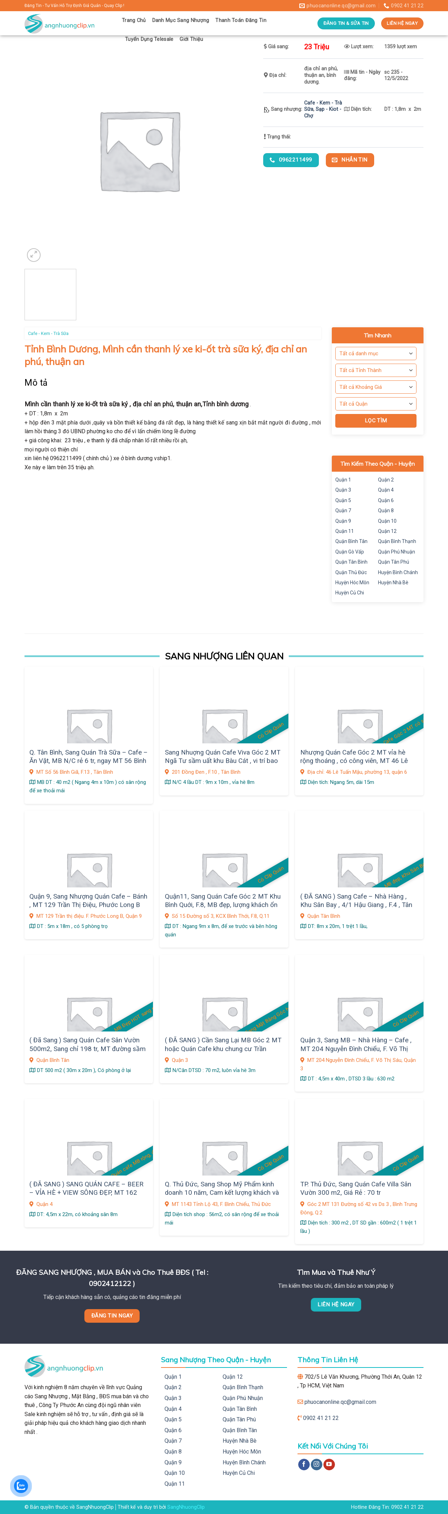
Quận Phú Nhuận (396, 552)
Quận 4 (386, 490)
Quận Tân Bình (351, 562)
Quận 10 (387, 521)
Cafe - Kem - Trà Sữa (48, 333)
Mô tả (36, 383)
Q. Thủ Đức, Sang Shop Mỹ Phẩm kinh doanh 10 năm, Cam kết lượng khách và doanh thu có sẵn (222, 1192)
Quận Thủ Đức (351, 572)
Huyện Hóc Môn (352, 582)
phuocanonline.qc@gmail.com (340, 1402)
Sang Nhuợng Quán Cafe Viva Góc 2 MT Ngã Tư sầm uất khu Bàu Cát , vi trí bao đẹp (222, 761)
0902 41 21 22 (321, 1418)
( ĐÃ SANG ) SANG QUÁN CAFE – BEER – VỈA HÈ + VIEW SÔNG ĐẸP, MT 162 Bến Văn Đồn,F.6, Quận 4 (86, 1192)
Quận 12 (387, 531)
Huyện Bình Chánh (398, 572)
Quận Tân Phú (393, 562)
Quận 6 (386, 500)
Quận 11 (344, 531)
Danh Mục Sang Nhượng (180, 20)
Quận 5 (343, 500)
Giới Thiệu (191, 39)
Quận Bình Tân (351, 541)
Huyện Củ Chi (349, 592)
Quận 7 (343, 510)
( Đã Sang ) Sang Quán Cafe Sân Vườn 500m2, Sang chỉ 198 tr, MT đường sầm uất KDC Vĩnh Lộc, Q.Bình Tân (87, 1048)
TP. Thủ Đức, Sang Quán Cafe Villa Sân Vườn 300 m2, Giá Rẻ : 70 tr (355, 1188)
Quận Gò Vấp (349, 552)
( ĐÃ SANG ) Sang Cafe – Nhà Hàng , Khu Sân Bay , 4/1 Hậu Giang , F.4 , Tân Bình (356, 905)
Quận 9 (343, 521)
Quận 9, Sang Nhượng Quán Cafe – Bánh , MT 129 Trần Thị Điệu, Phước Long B (88, 901)
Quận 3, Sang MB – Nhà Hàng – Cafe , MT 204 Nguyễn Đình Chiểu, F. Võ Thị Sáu (356, 1048)
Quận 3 (343, 490)
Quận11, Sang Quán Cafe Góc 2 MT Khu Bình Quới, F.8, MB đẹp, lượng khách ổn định (223, 905)
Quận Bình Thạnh (397, 541)
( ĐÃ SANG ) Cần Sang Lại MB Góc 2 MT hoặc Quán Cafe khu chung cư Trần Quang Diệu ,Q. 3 (223, 1048)
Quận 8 (386, 510)
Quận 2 (386, 480)
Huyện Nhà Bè (393, 582)
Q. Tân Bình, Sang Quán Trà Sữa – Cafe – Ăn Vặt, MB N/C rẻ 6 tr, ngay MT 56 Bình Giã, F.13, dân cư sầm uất (88, 761)
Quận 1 (343, 480)
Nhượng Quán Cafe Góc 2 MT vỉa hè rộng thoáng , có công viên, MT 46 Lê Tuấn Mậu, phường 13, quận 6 (354, 761)
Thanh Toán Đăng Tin (240, 20)
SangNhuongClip (186, 1507)
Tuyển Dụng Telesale (149, 39)
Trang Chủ (134, 20)
